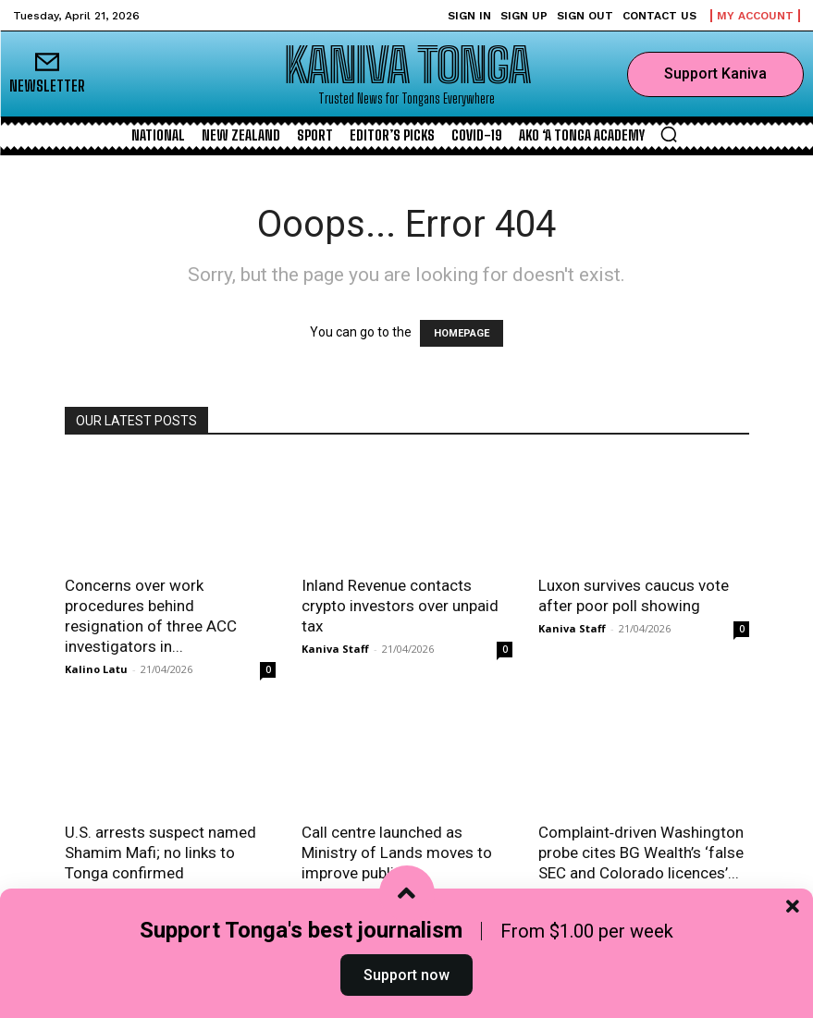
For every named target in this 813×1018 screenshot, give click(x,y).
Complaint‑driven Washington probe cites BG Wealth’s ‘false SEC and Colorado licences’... (641, 852)
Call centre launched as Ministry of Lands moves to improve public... (397, 852)
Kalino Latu (96, 669)
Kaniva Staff (335, 649)
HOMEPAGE (461, 333)
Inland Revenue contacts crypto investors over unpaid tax (400, 605)
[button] (668, 134)
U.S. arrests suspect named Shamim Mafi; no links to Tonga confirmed (160, 852)
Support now (406, 975)
